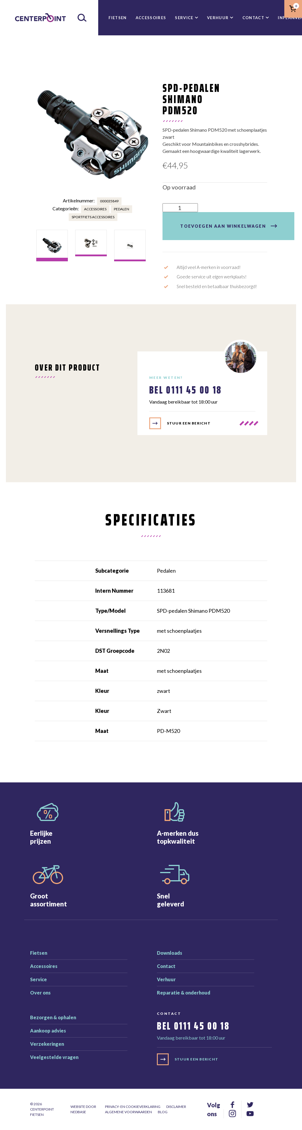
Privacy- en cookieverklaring (132, 1106)
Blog (163, 1112)
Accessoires (151, 17)
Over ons (40, 992)
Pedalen (121, 209)
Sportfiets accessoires (93, 217)
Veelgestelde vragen (54, 1057)
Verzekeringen (47, 1044)
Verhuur (218, 17)
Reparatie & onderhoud (183, 992)
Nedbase (78, 1112)
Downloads (169, 953)
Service (184, 17)
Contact (253, 17)
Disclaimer (176, 1106)
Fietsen (118, 17)
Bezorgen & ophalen (53, 1017)
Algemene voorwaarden (128, 1112)
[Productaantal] (180, 207)
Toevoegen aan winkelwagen (223, 226)
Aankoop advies (48, 1030)
